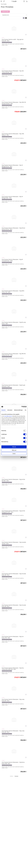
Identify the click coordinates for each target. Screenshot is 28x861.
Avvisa (14, 453)
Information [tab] (9, 409)
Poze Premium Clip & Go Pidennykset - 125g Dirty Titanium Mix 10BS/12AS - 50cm (13, 668)
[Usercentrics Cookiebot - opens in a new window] (21, 407)
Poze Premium (3, 4)
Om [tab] (25, 409)
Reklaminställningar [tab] (18, 409)
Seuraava (16, 776)
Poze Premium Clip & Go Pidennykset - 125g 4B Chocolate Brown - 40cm (12, 260)
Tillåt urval (14, 450)
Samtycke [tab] (3, 409)
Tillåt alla (14, 446)
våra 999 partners (8, 416)
